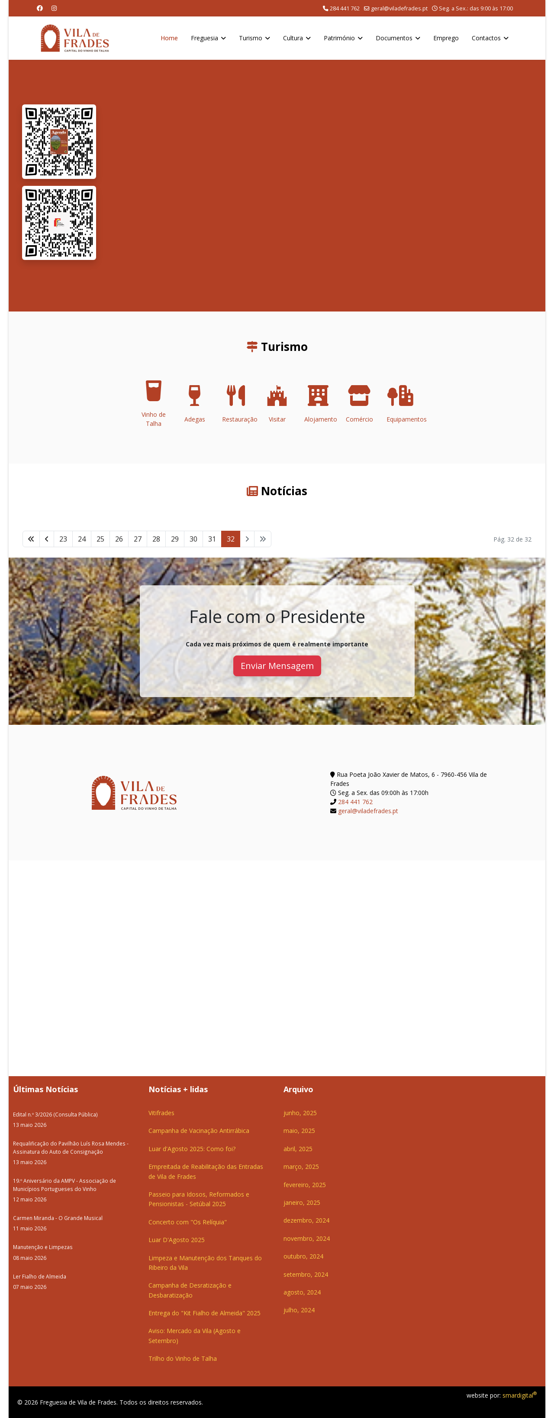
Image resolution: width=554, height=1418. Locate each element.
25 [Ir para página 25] (100, 539)
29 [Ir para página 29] (175, 539)
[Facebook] (40, 8)
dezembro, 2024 (306, 1220)
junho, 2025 (300, 1113)
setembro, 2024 (305, 1274)
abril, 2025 (297, 1149)
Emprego (446, 38)
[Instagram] (54, 8)
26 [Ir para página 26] (119, 539)
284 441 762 (345, 8)
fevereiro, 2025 (304, 1185)
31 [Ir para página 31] (212, 539)
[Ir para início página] (31, 539)
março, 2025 (301, 1166)
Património (339, 38)
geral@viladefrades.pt (399, 8)
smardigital (519, 1395)
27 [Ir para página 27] (138, 539)
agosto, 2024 (302, 1292)
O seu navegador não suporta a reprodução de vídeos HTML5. (320, 186)
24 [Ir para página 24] (82, 539)
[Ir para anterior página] (46, 539)
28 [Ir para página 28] (156, 539)
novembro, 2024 (306, 1238)
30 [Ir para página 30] (193, 539)
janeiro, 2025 (301, 1202)
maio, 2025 (299, 1130)
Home (169, 38)
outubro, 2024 (303, 1256)
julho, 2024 (299, 1310)
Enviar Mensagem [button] (277, 666)
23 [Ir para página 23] (63, 539)
